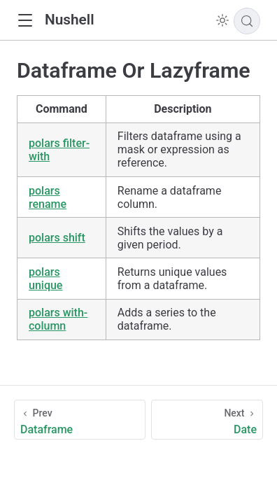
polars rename (47, 197)
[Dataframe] (79, 420)
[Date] (207, 420)
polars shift (57, 237)
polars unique (45, 278)
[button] (24, 20)
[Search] (247, 21)
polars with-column (58, 319)
